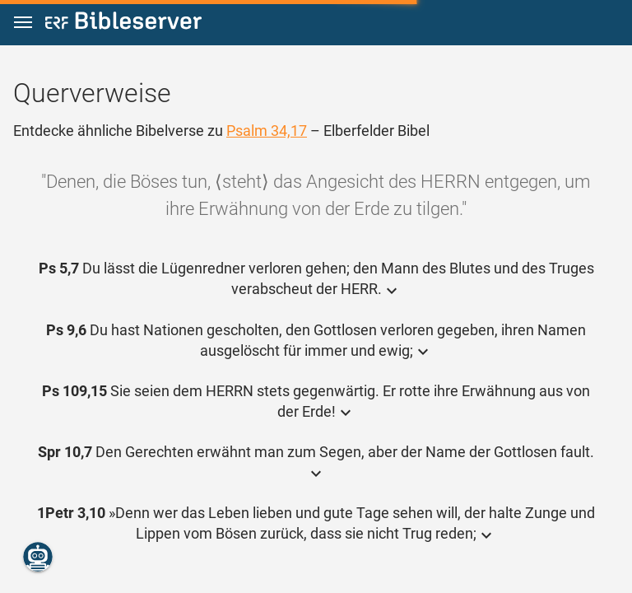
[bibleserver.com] (123, 23)
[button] (23, 22)
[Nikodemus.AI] (38, 557)
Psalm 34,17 (266, 130)
